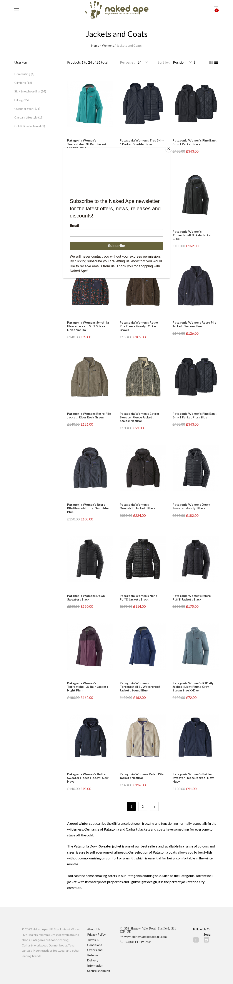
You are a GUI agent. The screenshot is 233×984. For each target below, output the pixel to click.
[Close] (168, 148)
